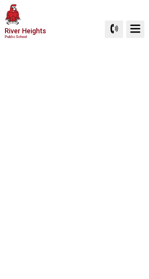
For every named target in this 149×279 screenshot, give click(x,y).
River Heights (25, 33)
